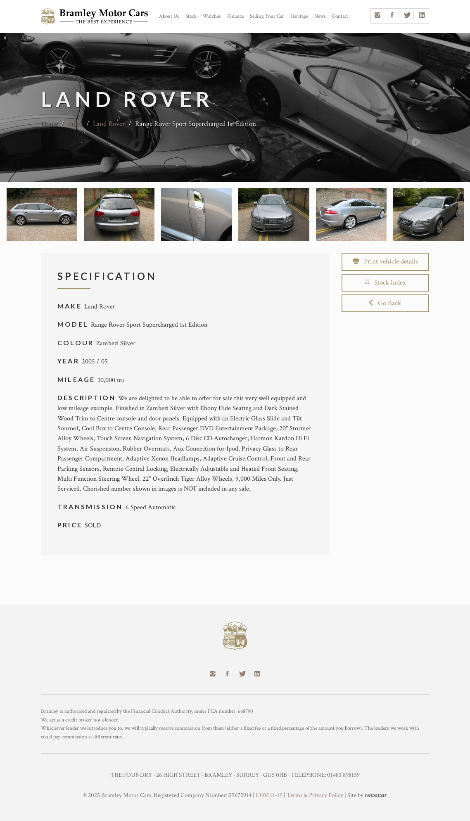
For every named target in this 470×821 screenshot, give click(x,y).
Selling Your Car (267, 16)
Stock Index (385, 282)
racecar (376, 794)
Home (49, 123)
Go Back (385, 303)
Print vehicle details (385, 261)
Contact (340, 16)
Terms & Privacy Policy (315, 795)
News (320, 16)
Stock (191, 16)
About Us (169, 16)
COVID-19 (269, 795)
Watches (212, 16)
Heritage (299, 16)
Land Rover (109, 123)
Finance (235, 16)
